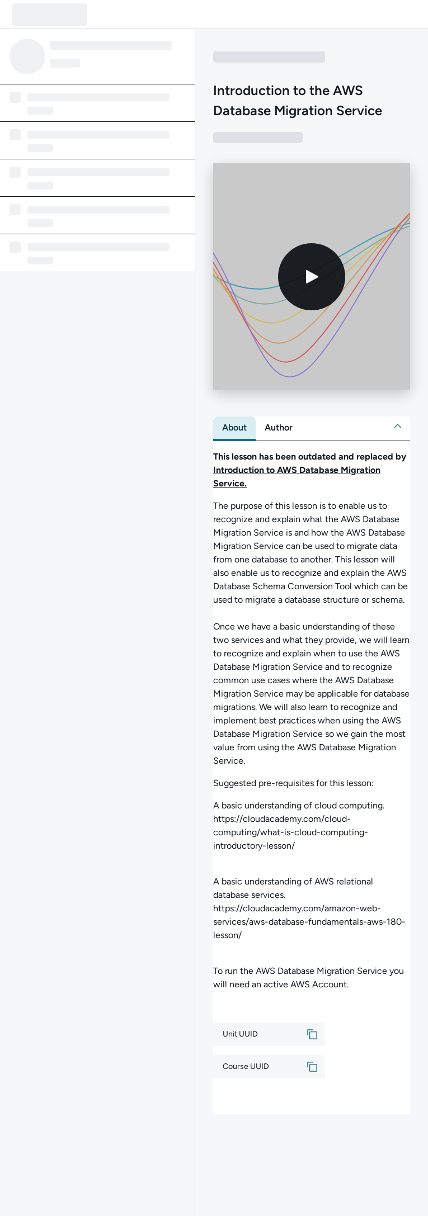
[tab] (234, 428)
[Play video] (311, 276)
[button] (397, 426)
